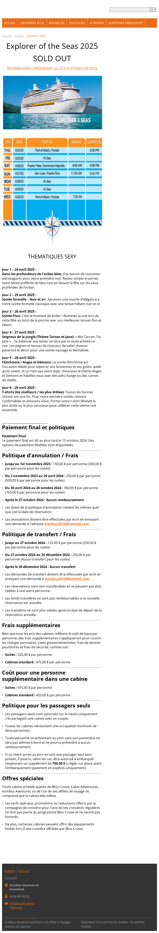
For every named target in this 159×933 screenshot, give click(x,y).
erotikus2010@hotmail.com (66, 524)
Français (23, 871)
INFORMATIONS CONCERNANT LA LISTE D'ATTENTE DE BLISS (52, 68)
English (10, 871)
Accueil (7, 36)
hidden (19, 36)
